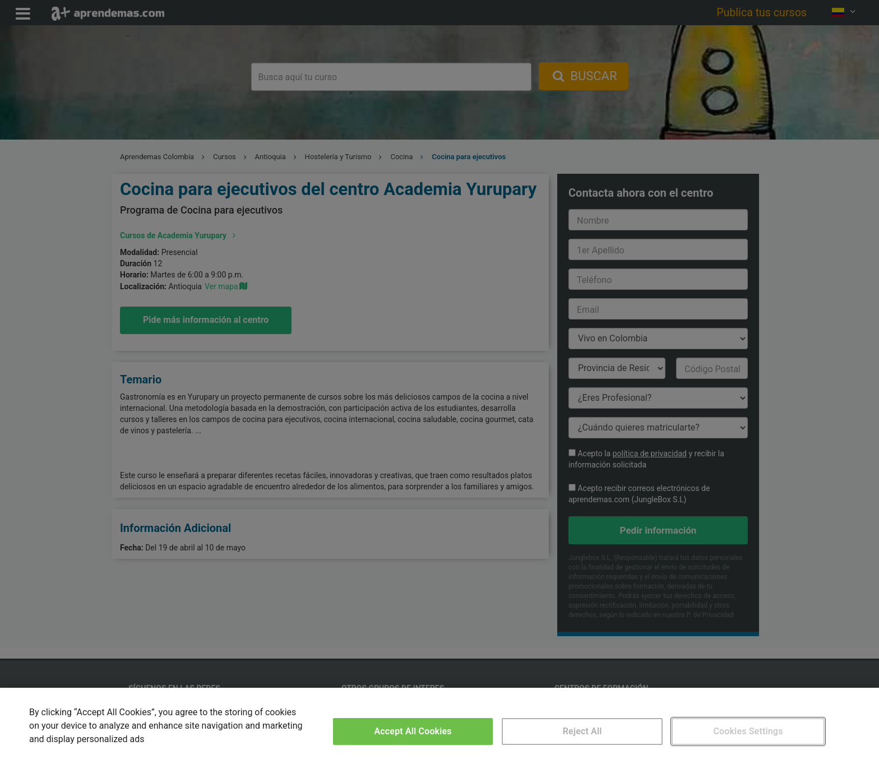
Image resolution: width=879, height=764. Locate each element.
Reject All (582, 731)
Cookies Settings (748, 731)
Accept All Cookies (413, 731)
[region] (439, 726)
